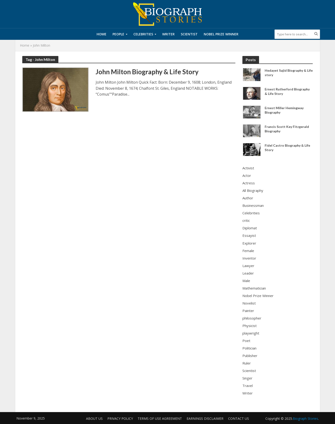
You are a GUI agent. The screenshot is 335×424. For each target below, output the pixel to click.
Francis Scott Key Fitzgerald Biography (287, 129)
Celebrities (143, 34)
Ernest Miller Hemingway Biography (284, 110)
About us (94, 418)
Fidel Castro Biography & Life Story (287, 147)
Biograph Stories (305, 418)
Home (101, 34)
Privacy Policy (120, 418)
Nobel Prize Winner (221, 34)
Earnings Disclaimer (205, 418)
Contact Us (238, 418)
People (118, 34)
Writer (168, 34)
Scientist (189, 34)
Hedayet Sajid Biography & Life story (289, 72)
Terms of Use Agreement (160, 418)
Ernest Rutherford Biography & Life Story (287, 91)
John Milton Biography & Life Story (147, 72)
